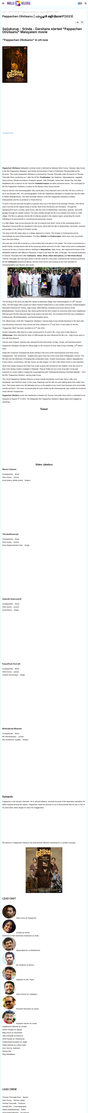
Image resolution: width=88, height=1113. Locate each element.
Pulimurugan (56, 236)
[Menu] (3, 3)
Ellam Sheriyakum (56, 256)
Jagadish (19, 979)
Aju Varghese (21, 965)
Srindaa (19, 933)
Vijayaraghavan (22, 950)
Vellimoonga (7, 335)
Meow (45, 256)
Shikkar (43, 236)
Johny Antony (21, 994)
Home (4, 12)
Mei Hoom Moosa (75, 256)
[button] (80, 3)
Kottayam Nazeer (22, 1023)
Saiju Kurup (20, 918)
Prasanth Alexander (23, 1009)
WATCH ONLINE (14, 12)
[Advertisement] (44, 150)
